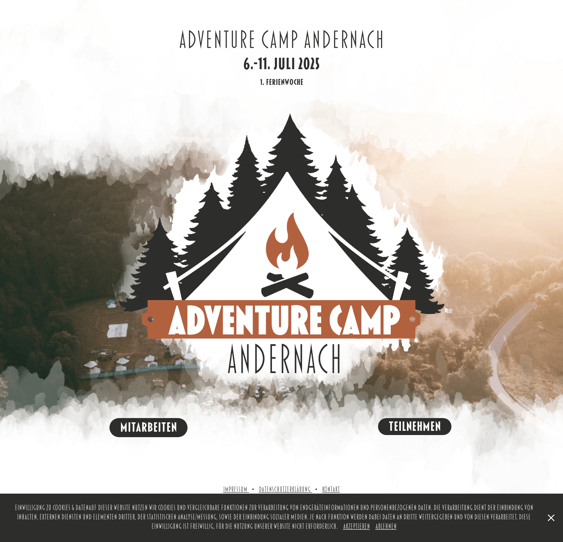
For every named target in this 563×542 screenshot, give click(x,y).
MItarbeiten (148, 427)
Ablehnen (386, 527)
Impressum (236, 490)
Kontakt (331, 490)
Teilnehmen (415, 426)
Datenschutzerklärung (285, 490)
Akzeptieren (356, 527)
